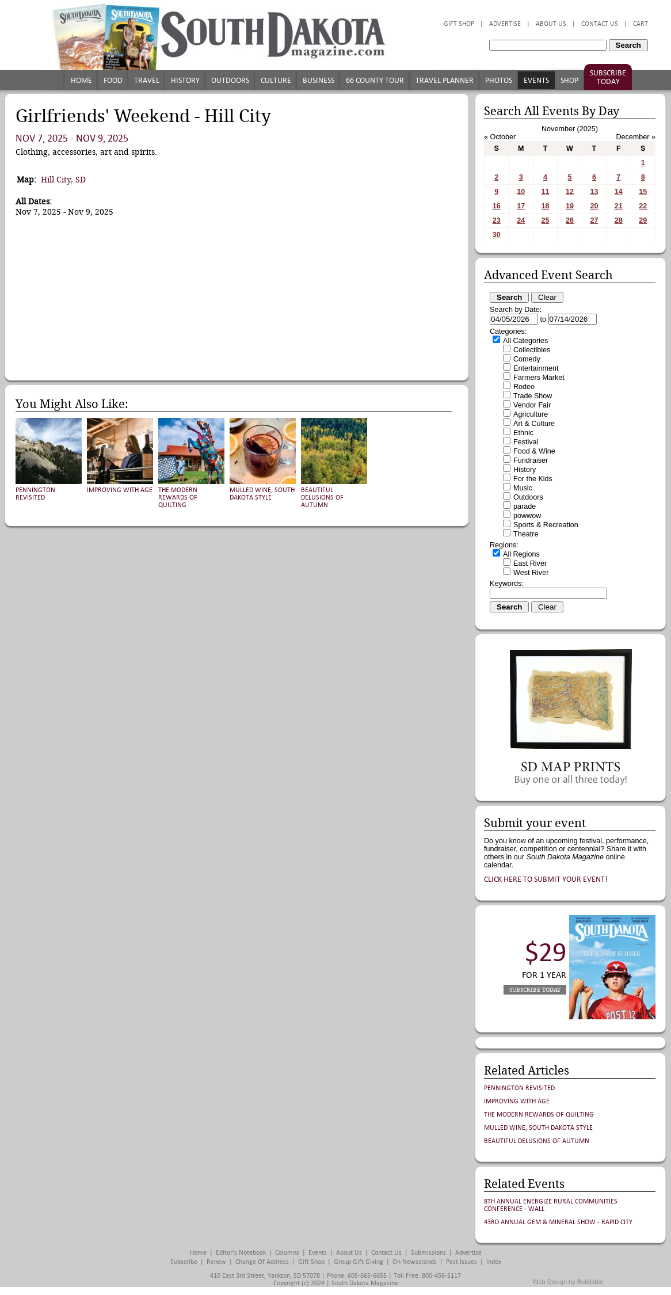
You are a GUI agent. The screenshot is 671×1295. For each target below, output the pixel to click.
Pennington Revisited (35, 493)
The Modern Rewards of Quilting (177, 497)
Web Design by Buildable (567, 1281)
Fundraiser (530, 460)
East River (530, 563)
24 (521, 220)
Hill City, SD (63, 179)
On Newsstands (414, 1262)
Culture (276, 80)
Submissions (428, 1252)
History (185, 80)
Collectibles (531, 350)
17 (521, 206)
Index (493, 1262)
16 (497, 206)
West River (530, 573)
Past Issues (461, 1262)
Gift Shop (459, 24)
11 (546, 192)
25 (546, 220)
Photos (498, 80)
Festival (525, 442)
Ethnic (523, 433)
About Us (551, 24)
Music (522, 488)
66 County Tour (375, 80)
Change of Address (262, 1262)
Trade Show (532, 396)
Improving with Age (119, 490)
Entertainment (535, 368)
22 (643, 206)
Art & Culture (534, 424)
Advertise (505, 24)
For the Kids (532, 479)
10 (521, 192)
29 (643, 220)
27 (594, 220)
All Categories (525, 341)
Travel (146, 80)
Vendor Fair (532, 405)
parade (524, 506)
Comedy (526, 359)
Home (81, 80)
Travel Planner (444, 80)
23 (497, 220)
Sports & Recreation (545, 525)
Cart (640, 24)
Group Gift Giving (358, 1262)
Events (536, 80)
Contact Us (599, 24)
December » (635, 137)
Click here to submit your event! (546, 879)
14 (619, 192)
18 (546, 206)
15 (643, 192)
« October (500, 137)
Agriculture (530, 414)
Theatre (525, 534)
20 (594, 206)
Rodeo (524, 387)
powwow (527, 516)
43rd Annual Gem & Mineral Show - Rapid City (558, 1222)
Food (113, 80)
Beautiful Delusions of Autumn (322, 497)
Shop (569, 80)
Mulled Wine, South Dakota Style (262, 493)
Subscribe (183, 1262)
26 (570, 220)
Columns (287, 1252)
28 (619, 220)
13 (594, 192)
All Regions (521, 554)
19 (570, 206)
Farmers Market (539, 378)
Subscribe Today (608, 77)
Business (318, 80)
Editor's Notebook (241, 1252)
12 (570, 192)
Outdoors (230, 80)
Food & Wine (534, 451)
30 (497, 235)
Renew (216, 1262)
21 (619, 206)
